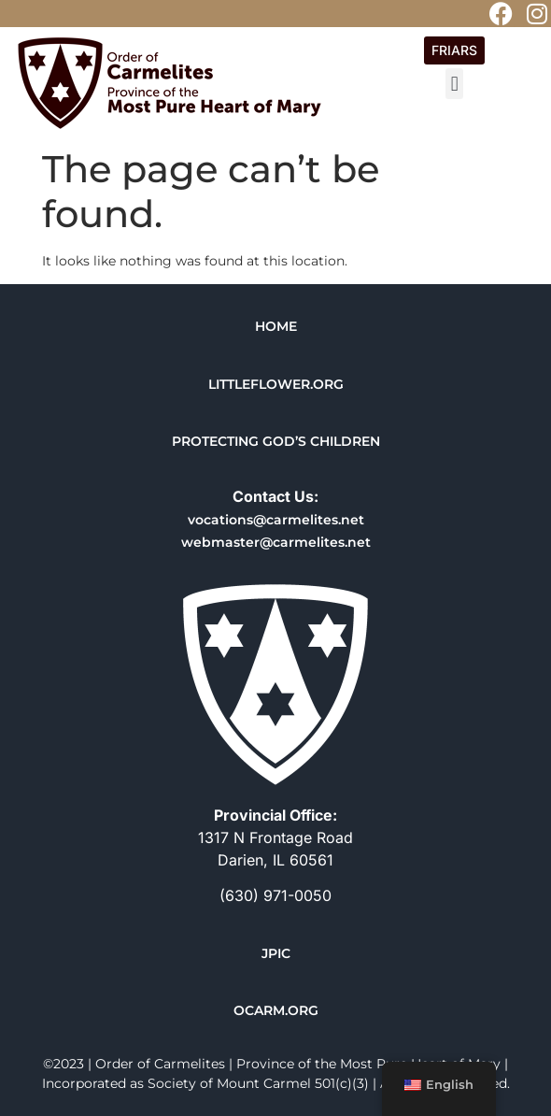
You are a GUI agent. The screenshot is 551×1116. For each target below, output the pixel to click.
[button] (454, 83)
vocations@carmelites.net (276, 519)
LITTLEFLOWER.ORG (276, 384)
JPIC (275, 953)
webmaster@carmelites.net (276, 542)
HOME (276, 326)
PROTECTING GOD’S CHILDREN (276, 441)
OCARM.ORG (275, 1010)
